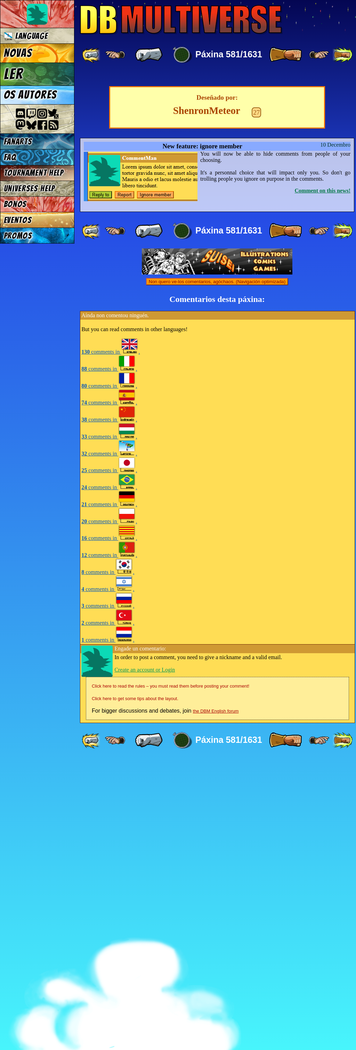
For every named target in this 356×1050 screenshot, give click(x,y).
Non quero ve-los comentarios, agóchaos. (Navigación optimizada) (217, 572)
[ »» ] (342, 55)
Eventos (18, 220)
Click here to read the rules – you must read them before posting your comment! (170, 976)
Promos (18, 235)
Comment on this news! (322, 481)
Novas (18, 53)
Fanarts (18, 141)
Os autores (30, 95)
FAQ (10, 157)
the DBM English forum (216, 1001)
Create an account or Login (144, 960)
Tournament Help (34, 173)
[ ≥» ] (319, 55)
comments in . (110, 642)
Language (26, 36)
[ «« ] (91, 55)
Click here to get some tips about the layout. (135, 989)
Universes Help (29, 188)
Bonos (15, 204)
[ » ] (285, 55)
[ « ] (149, 55)
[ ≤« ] (115, 55)
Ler (13, 74)
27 (256, 403)
